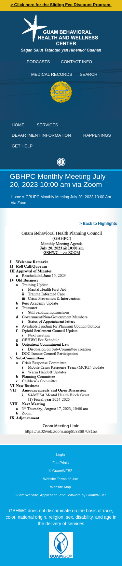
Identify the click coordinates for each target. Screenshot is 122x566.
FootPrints (60, 463)
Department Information (41, 135)
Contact (8, 8)
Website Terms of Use (60, 479)
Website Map (60, 487)
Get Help (22, 146)
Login (60, 454)
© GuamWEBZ (61, 471)
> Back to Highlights (98, 223)
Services (47, 124)
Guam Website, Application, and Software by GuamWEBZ (60, 495)
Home (18, 124)
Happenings (97, 135)
